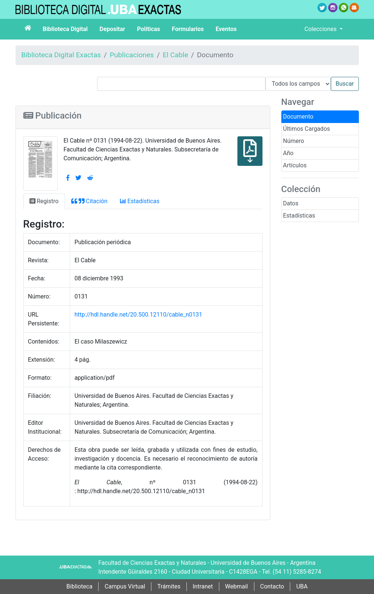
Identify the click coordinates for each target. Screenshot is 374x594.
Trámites (169, 586)
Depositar (112, 29)
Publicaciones (132, 55)
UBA (302, 586)
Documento (298, 116)
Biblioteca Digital (65, 29)
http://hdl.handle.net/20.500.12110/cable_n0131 (138, 314)
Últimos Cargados (306, 128)
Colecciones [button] (321, 29)
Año (288, 153)
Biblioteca (79, 586)
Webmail (236, 586)
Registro (44, 201)
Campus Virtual (124, 586)
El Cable (175, 55)
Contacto (272, 586)
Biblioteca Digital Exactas (61, 55)
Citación (89, 201)
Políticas (148, 29)
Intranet (203, 586)
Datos (291, 203)
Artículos (295, 165)
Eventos (226, 29)
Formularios (188, 29)
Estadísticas (299, 215)
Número (293, 140)
